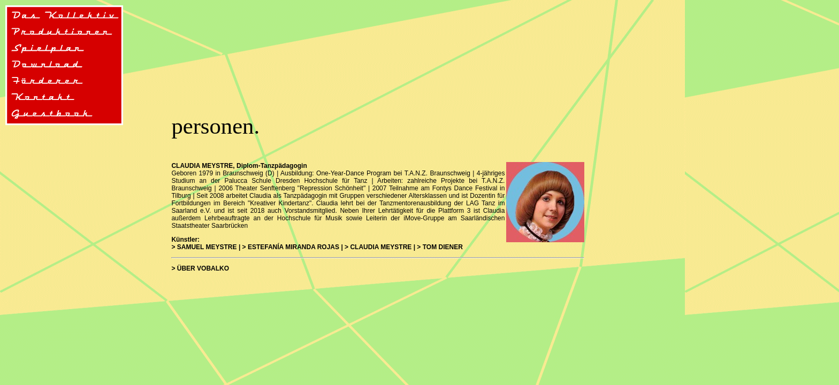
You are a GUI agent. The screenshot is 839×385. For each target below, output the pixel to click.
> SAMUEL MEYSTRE (204, 247)
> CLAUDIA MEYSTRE (378, 247)
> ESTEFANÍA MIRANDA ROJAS (290, 247)
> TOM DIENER (439, 247)
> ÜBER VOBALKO (200, 268)
